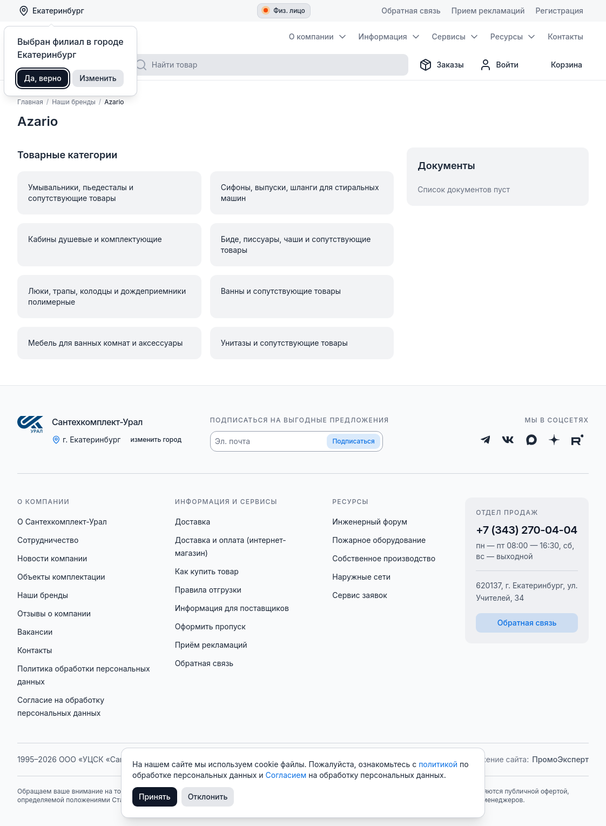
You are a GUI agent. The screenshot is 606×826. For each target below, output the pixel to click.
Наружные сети (361, 576)
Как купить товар (207, 571)
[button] (296, 441)
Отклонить (208, 796)
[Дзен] (554, 439)
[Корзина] (558, 65)
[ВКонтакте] (508, 439)
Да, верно (43, 78)
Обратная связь (204, 663)
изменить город (155, 439)
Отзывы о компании (54, 613)
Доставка (193, 521)
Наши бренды (42, 595)
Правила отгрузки (208, 589)
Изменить (98, 78)
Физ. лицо (284, 10)
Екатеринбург (51, 10)
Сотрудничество (47, 540)
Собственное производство (383, 558)
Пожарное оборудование (379, 540)
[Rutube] (577, 439)
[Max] (531, 439)
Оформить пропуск (210, 626)
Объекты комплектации (61, 576)
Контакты (34, 650)
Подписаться (353, 441)
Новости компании (52, 558)
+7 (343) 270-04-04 (526, 529)
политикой (439, 764)
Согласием (287, 775)
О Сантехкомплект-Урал (62, 521)
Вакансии (34, 631)
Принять (155, 796)
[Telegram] (485, 439)
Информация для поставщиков (232, 608)
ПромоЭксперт (560, 759)
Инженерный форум (369, 521)
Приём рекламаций (211, 644)
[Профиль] (499, 65)
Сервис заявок (359, 595)
